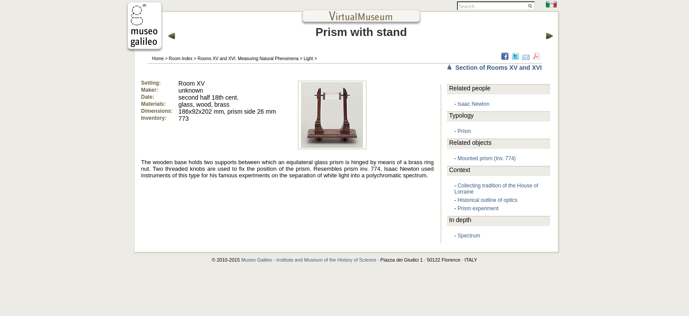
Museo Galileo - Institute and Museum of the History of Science (309, 259)
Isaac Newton (473, 104)
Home (158, 58)
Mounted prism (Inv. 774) (486, 158)
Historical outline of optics (487, 200)
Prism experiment (477, 208)
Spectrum (468, 236)
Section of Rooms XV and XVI (498, 67)
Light (308, 58)
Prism (464, 131)
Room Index (180, 58)
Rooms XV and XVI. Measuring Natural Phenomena (247, 58)
